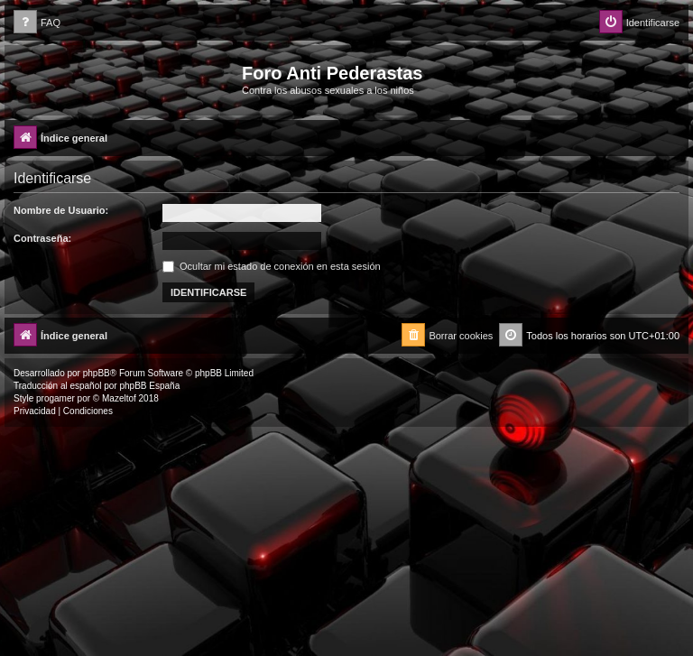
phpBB (96, 373)
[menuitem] (37, 23)
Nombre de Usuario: (61, 210)
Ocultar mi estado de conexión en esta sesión (271, 266)
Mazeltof (119, 398)
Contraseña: (42, 238)
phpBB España (149, 386)
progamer (55, 398)
